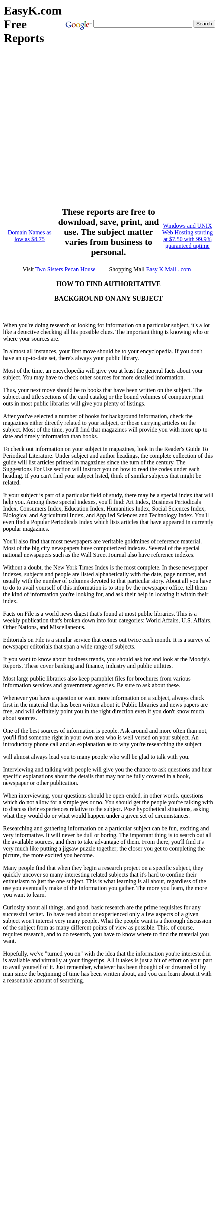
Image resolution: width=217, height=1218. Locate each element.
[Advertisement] (75, 129)
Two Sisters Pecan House (65, 269)
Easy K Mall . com (168, 269)
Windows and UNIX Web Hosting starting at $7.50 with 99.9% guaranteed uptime (187, 236)
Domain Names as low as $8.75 (29, 235)
